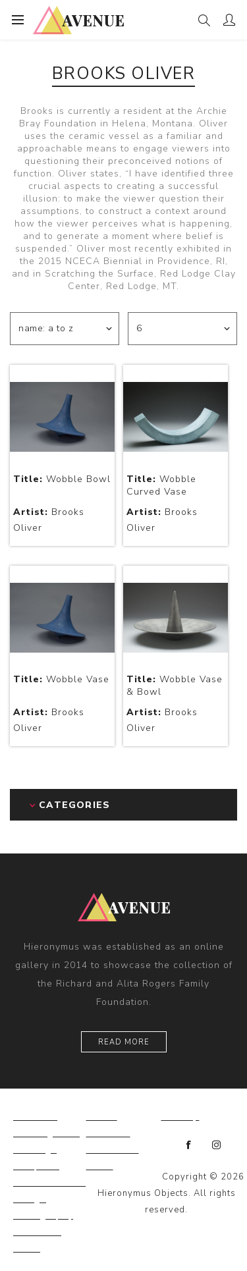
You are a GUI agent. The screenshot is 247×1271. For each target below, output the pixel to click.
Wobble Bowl (62, 479)
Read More (124, 1042)
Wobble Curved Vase (161, 485)
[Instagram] (216, 1145)
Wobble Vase (61, 679)
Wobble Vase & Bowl (174, 685)
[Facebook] (189, 1145)
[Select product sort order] (64, 328)
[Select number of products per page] (182, 328)
